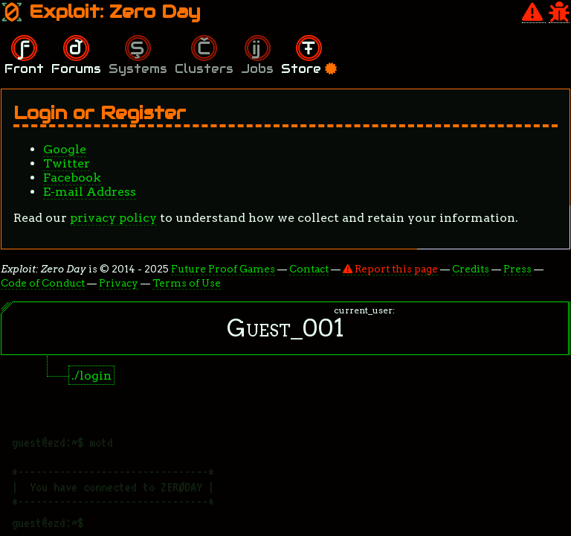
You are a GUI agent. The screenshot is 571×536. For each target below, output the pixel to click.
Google (64, 149)
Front (24, 69)
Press (517, 269)
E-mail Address (89, 192)
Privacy (118, 283)
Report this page (390, 269)
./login (91, 375)
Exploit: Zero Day (101, 11)
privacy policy (113, 218)
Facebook (72, 177)
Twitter (66, 163)
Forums (76, 69)
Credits (470, 269)
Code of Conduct (43, 283)
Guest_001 (285, 327)
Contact (309, 269)
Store (309, 69)
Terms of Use (186, 283)
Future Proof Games (223, 269)
